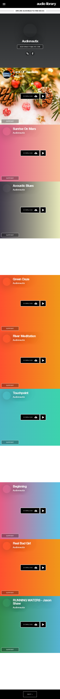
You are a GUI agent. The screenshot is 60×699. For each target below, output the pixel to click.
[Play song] (43, 96)
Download (28, 96)
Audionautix (19, 75)
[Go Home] (46, 4)
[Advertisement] (30, 257)
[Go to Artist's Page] (7, 74)
